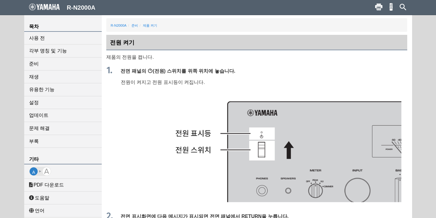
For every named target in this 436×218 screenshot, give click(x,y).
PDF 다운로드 (46, 184)
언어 (37, 210)
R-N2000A (119, 25)
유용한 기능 (41, 89)
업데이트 (38, 115)
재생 (34, 76)
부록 (34, 141)
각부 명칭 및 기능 (48, 50)
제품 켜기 (150, 25)
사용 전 (37, 38)
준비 (34, 63)
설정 (34, 102)
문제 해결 (39, 128)
